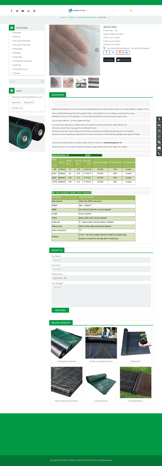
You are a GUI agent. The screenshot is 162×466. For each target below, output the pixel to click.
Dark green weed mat (67, 365)
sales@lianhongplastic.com (38, 2)
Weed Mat (17, 38)
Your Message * (58, 287)
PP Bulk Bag (17, 54)
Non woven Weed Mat (21, 46)
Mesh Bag (17, 58)
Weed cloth (135, 365)
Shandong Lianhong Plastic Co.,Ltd (27, 102)
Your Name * (57, 261)
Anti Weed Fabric (135, 404)
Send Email (123, 65)
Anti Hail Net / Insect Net (22, 66)
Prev (52, 56)
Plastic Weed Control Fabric (66, 404)
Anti (72, 115)
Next (97, 56)
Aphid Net (96, 160)
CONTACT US (17, 113)
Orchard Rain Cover (20, 74)
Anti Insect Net (109, 119)
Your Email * (56, 270)
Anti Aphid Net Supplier (140, 53)
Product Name (57, 279)
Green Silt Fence (101, 404)
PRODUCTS (29, 108)
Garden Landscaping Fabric (101, 365)
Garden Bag (17, 62)
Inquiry (109, 65)
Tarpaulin (16, 78)
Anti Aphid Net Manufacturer (118, 53)
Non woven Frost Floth (22, 50)
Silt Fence (16, 42)
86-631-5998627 (17, 2)
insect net (77, 115)
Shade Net (17, 70)
